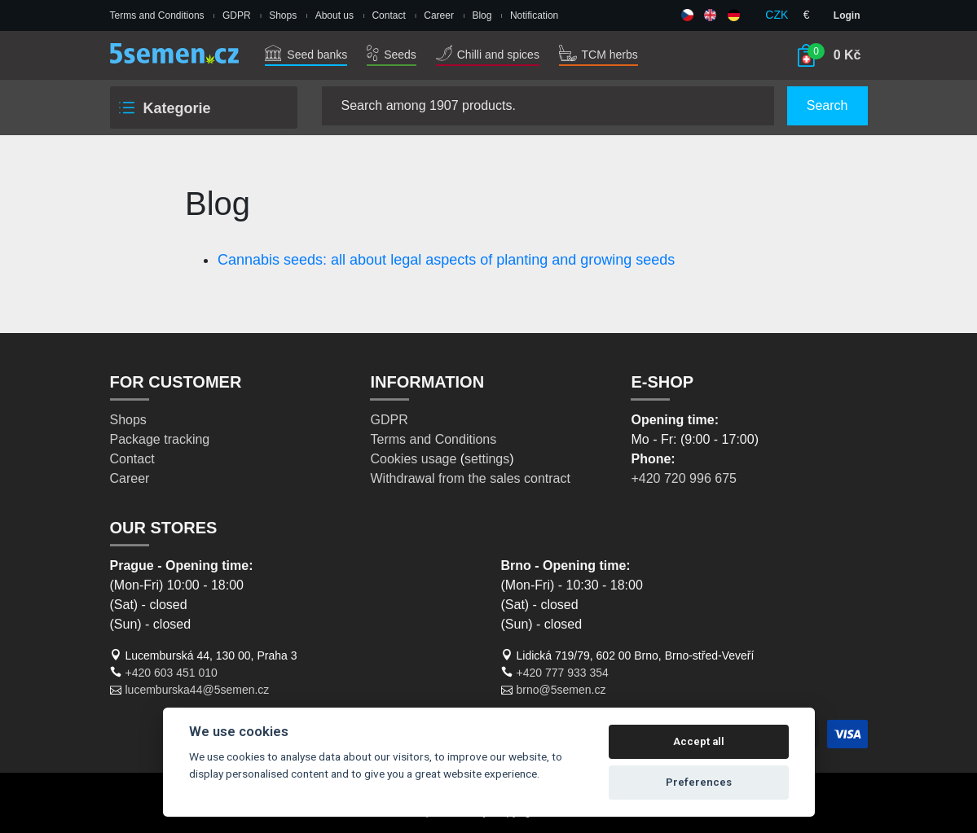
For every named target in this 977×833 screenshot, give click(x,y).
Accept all (698, 741)
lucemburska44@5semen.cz (197, 689)
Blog (481, 15)
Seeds (391, 54)
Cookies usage (413, 459)
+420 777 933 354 (563, 672)
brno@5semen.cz (561, 689)
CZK (776, 14)
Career (439, 15)
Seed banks (306, 54)
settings (486, 459)
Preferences (699, 782)
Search (827, 105)
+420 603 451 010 (171, 672)
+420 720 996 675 (683, 478)
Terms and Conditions (157, 15)
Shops (283, 15)
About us (334, 15)
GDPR (236, 15)
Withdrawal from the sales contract (470, 478)
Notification (534, 15)
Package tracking (160, 439)
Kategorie (164, 108)
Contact (388, 15)
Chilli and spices (487, 54)
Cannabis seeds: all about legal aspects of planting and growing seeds (446, 260)
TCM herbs (598, 54)
